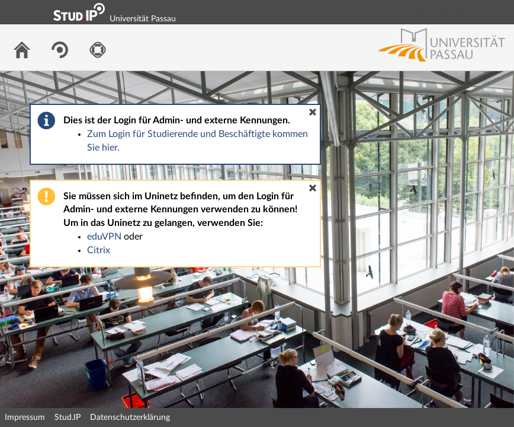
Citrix (98, 250)
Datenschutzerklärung (130, 417)
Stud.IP (67, 417)
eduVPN (104, 236)
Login (499, 12)
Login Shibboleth (439, 12)
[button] (312, 112)
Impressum (25, 417)
